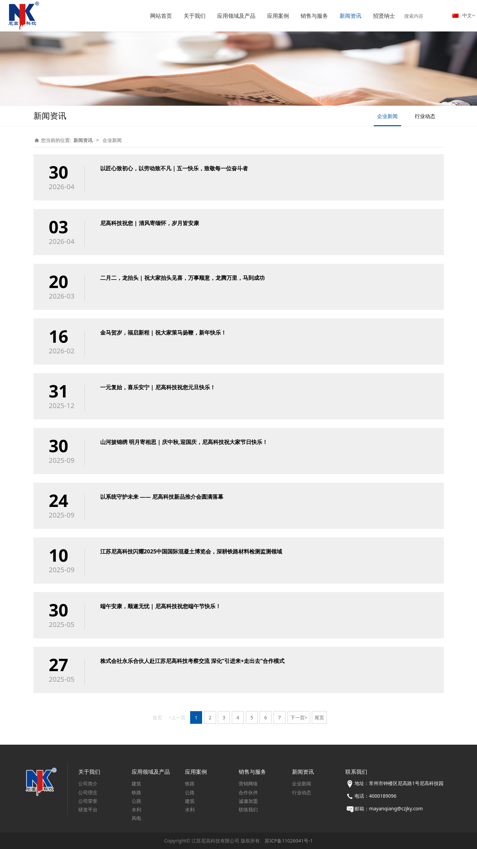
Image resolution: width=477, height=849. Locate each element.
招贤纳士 (384, 15)
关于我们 (195, 15)
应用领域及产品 (236, 15)
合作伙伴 (248, 792)
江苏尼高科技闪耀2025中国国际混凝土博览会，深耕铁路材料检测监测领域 (191, 551)
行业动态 (425, 116)
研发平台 (87, 809)
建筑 (136, 783)
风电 (136, 818)
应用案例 (278, 15)
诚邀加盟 (248, 801)
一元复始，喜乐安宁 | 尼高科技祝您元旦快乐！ (157, 387)
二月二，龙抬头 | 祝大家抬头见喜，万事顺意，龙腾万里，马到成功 (182, 278)
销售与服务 (314, 15)
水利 (136, 809)
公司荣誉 (87, 801)
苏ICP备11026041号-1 (289, 840)
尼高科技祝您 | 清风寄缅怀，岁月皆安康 (149, 223)
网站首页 (161, 15)
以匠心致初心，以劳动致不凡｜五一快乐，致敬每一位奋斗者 (174, 168)
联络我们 (248, 809)
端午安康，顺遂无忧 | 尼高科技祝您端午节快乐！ (160, 606)
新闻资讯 (350, 15)
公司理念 (87, 792)
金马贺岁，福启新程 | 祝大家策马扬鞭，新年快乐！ (163, 332)
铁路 (136, 792)
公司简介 (87, 783)
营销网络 (248, 783)
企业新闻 (387, 116)
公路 (136, 801)
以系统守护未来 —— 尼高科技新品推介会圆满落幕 (162, 496)
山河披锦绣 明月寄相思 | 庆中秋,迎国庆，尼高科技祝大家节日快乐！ (184, 442)
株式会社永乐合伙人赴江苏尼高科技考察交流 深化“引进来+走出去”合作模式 (192, 661)
